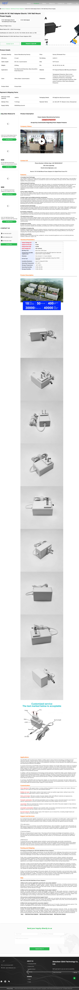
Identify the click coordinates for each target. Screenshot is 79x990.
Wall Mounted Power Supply (46, 914)
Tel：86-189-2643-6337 (7, 965)
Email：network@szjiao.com (8, 967)
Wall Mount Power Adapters (17, 8)
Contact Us (61, 3)
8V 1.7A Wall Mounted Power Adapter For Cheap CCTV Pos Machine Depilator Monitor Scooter (9, 191)
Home (29, 3)
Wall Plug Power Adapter (60, 914)
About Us (52, 3)
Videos (44, 3)
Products (36, 3)
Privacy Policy (10, 988)
